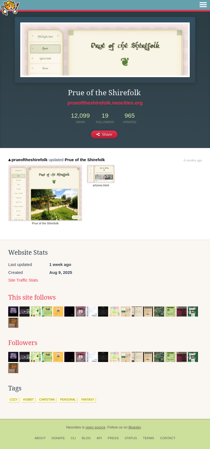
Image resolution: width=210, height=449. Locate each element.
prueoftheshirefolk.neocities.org (105, 103)
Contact (168, 438)
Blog (86, 438)
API (99, 438)
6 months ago (193, 160)
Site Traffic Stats (23, 280)
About (40, 438)
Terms (148, 438)
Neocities (73, 427)
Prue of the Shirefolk (85, 159)
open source (95, 427)
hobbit (28, 399)
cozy (14, 399)
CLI (73, 438)
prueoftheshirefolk (27, 159)
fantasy (87, 399)
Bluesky (134, 427)
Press (113, 438)
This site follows (32, 297)
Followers (22, 342)
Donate (58, 438)
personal (68, 399)
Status (131, 438)
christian (47, 399)
